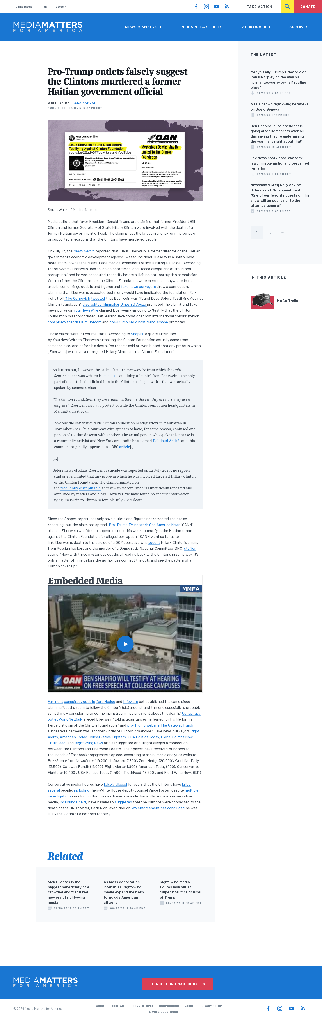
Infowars (130, 701)
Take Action (259, 6)
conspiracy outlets (79, 701)
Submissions (169, 1006)
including (81, 790)
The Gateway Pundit (177, 725)
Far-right (55, 701)
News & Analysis (143, 26)
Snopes (137, 333)
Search (287, 6)
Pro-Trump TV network (128, 524)
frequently (69, 488)
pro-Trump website (143, 725)
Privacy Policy (211, 1006)
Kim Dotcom (91, 321)
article (124, 446)
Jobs (189, 1006)
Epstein (61, 6)
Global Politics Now (176, 736)
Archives (299, 26)
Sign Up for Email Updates (177, 984)
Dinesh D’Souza (133, 304)
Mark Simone (157, 321)
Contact (119, 1006)
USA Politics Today (143, 736)
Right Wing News (89, 742)
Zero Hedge (105, 701)
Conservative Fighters (107, 736)
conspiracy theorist (64, 321)
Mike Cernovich (77, 298)
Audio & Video (256, 26)
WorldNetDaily (71, 719)
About (101, 1006)
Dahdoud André (166, 440)
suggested (123, 801)
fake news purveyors (138, 286)
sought (154, 542)
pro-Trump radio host (127, 321)
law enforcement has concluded (158, 807)
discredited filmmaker (101, 304)
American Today (73, 736)
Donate (308, 6)
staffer (190, 548)
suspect (109, 375)
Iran (44, 6)
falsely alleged (115, 784)
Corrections (142, 1006)
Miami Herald (84, 250)
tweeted (98, 298)
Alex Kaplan (85, 102)
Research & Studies (201, 26)
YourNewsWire (85, 310)
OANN (81, 801)
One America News (164, 524)
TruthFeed (57, 742)
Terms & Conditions (162, 1012)
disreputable (90, 488)
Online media (23, 6)
